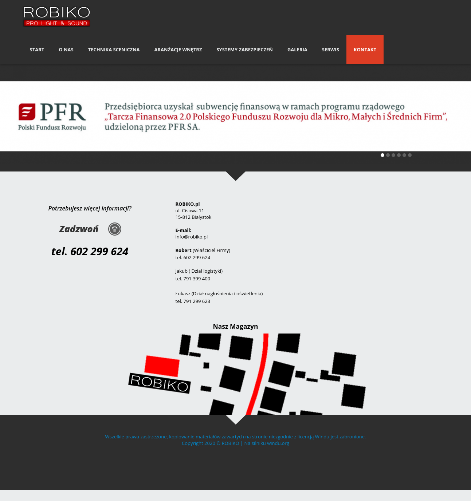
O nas (66, 49)
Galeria (297, 49)
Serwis (330, 49)
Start (37, 49)
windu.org (278, 443)
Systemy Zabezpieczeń (244, 49)
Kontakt (365, 49)
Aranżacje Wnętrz (178, 49)
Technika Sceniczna (114, 49)
